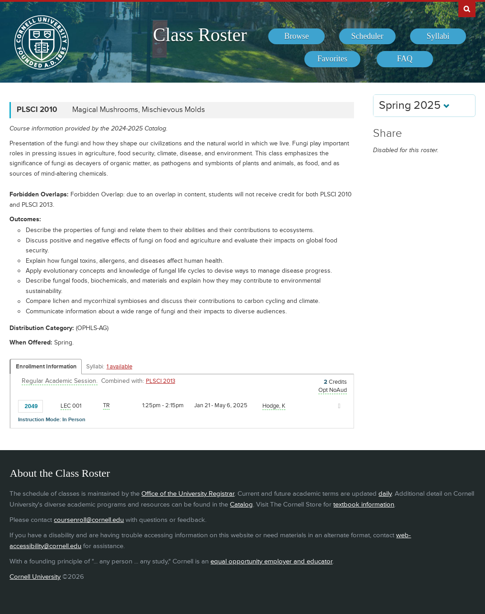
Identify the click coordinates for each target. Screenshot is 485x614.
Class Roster (200, 34)
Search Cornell (467, 8)
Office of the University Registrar (187, 493)
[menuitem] (296, 36)
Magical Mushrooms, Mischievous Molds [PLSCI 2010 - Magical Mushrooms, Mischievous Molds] (138, 109)
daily (385, 493)
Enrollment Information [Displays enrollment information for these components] (46, 366)
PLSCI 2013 (160, 381)
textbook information (363, 504)
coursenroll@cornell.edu (89, 520)
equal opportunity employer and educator (271, 561)
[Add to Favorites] (52, 405)
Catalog (241, 504)
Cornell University (35, 576)
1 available (119, 366)
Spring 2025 (414, 105)
